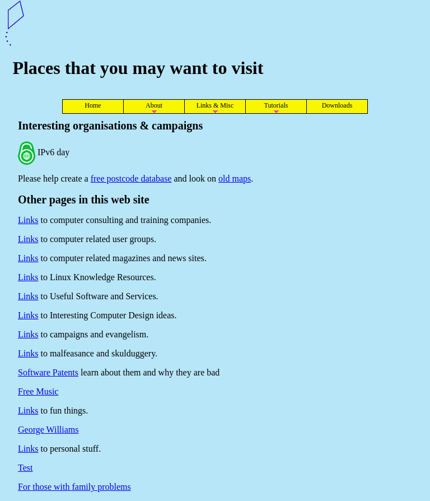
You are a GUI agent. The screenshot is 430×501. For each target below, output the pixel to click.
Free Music (38, 391)
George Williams (48, 429)
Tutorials (276, 105)
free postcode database (131, 178)
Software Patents (48, 372)
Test (25, 467)
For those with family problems (74, 486)
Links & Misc (215, 105)
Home (93, 105)
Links (28, 220)
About (154, 105)
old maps (234, 178)
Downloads (337, 105)
